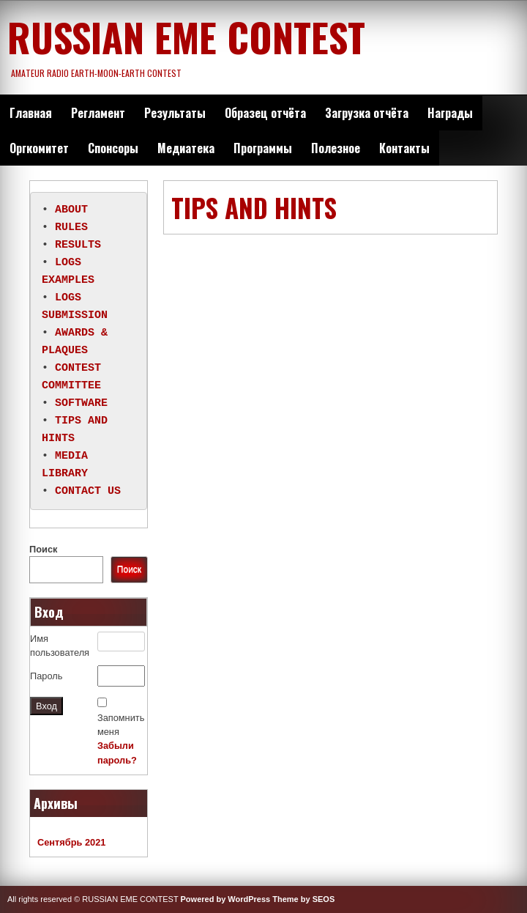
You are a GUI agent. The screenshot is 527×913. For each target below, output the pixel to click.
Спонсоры (113, 148)
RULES (71, 228)
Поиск (43, 549)
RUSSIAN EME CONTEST (186, 36)
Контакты (404, 148)
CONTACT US (88, 491)
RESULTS (78, 245)
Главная (31, 113)
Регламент (98, 113)
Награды (450, 113)
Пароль (46, 675)
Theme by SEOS (303, 899)
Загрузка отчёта (366, 113)
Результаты (175, 113)
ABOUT (71, 210)
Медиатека (185, 148)
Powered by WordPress (226, 899)
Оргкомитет (39, 148)
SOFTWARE (81, 403)
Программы (262, 148)
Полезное (335, 148)
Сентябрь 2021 (71, 842)
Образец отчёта (265, 113)
